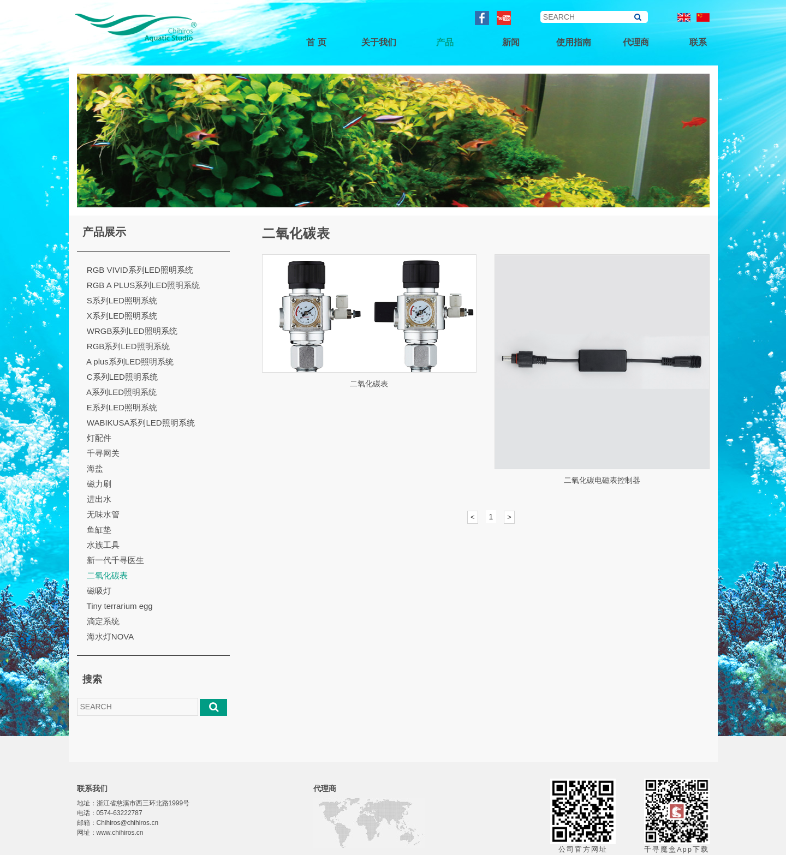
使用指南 (573, 42)
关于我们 (378, 42)
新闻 (511, 42)
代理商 (636, 42)
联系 (698, 42)
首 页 (316, 42)
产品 (445, 42)
